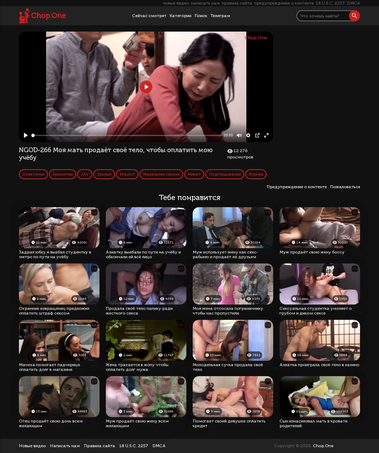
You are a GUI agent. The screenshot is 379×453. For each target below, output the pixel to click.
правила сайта (237, 3)
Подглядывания (225, 174)
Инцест (127, 174)
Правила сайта (99, 445)
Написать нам (65, 445)
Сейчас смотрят (149, 15)
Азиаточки (33, 174)
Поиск (201, 15)
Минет (194, 174)
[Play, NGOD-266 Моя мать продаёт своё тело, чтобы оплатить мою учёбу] (26, 135)
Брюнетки (62, 174)
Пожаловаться (345, 186)
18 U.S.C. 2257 (330, 3)
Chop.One (48, 15)
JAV (85, 174)
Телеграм (220, 15)
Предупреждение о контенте (298, 186)
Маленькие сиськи (161, 174)
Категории (180, 15)
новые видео (176, 3)
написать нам (205, 3)
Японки (256, 174)
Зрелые (104, 174)
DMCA (353, 3)
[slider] (126, 135)
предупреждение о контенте (284, 3)
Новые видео (32, 445)
